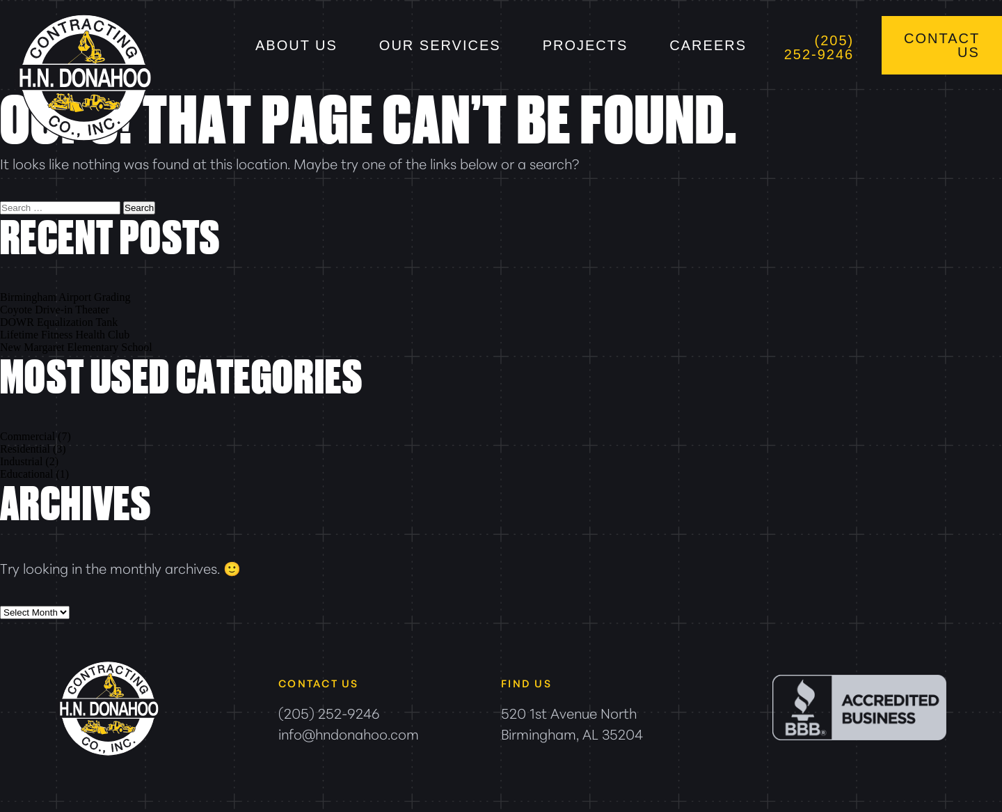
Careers (708, 45)
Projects (585, 45)
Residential (25, 449)
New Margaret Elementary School (76, 347)
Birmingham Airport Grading (65, 297)
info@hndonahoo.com (348, 733)
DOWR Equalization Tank (59, 322)
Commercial (27, 436)
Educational (26, 474)
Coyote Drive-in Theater (54, 309)
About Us (296, 45)
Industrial (21, 461)
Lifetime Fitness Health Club (64, 335)
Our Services (440, 45)
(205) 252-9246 (819, 47)
